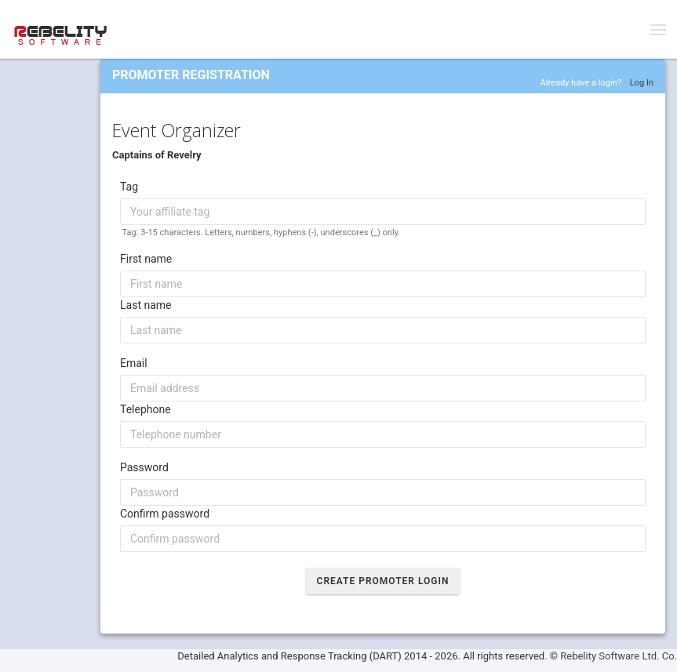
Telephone (145, 409)
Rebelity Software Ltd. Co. (618, 656)
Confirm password (164, 513)
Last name (145, 305)
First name (146, 258)
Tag (129, 186)
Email (133, 363)
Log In (641, 83)
